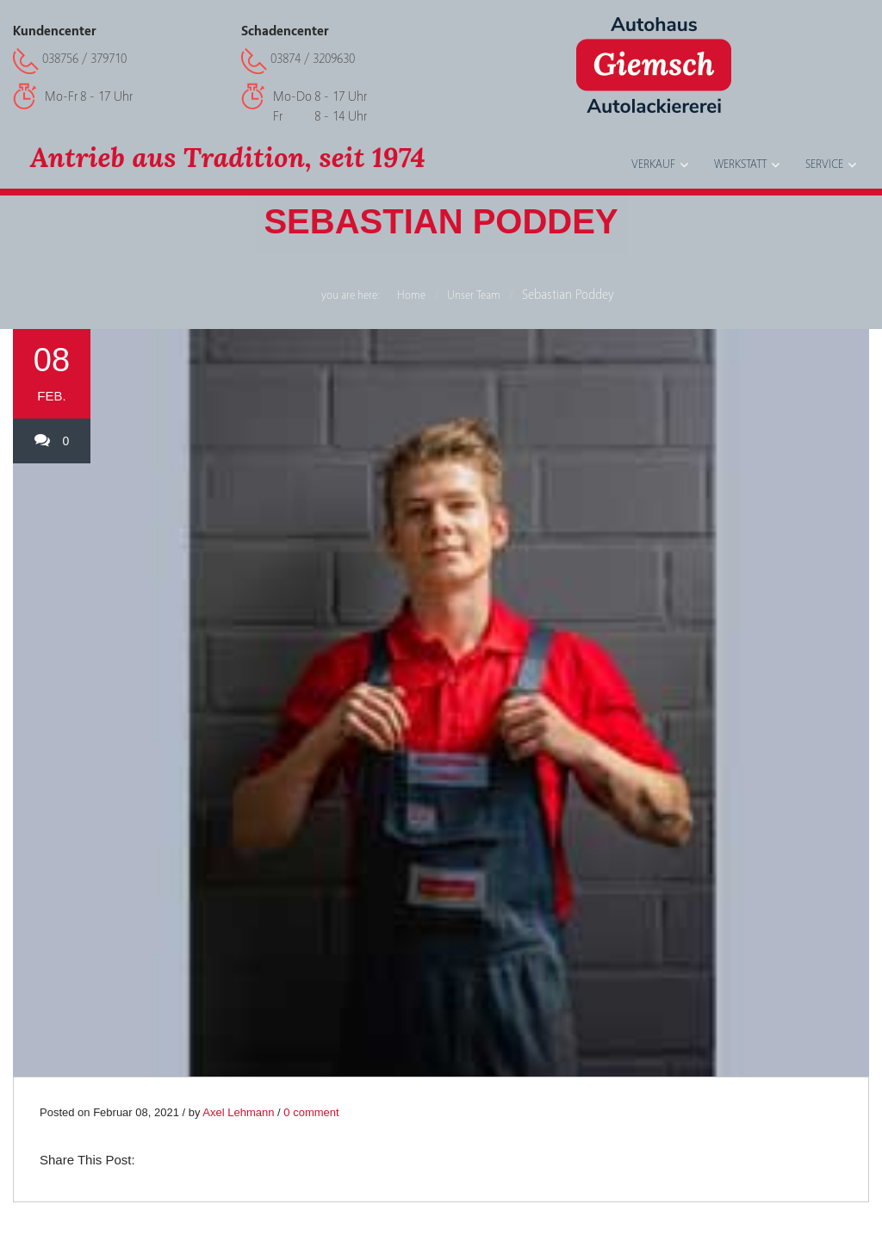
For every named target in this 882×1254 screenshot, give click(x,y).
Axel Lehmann (238, 1112)
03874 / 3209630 (312, 58)
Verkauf (653, 164)
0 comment (311, 1112)
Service (824, 164)
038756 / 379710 (84, 58)
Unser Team (473, 295)
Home (411, 295)
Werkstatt (740, 164)
